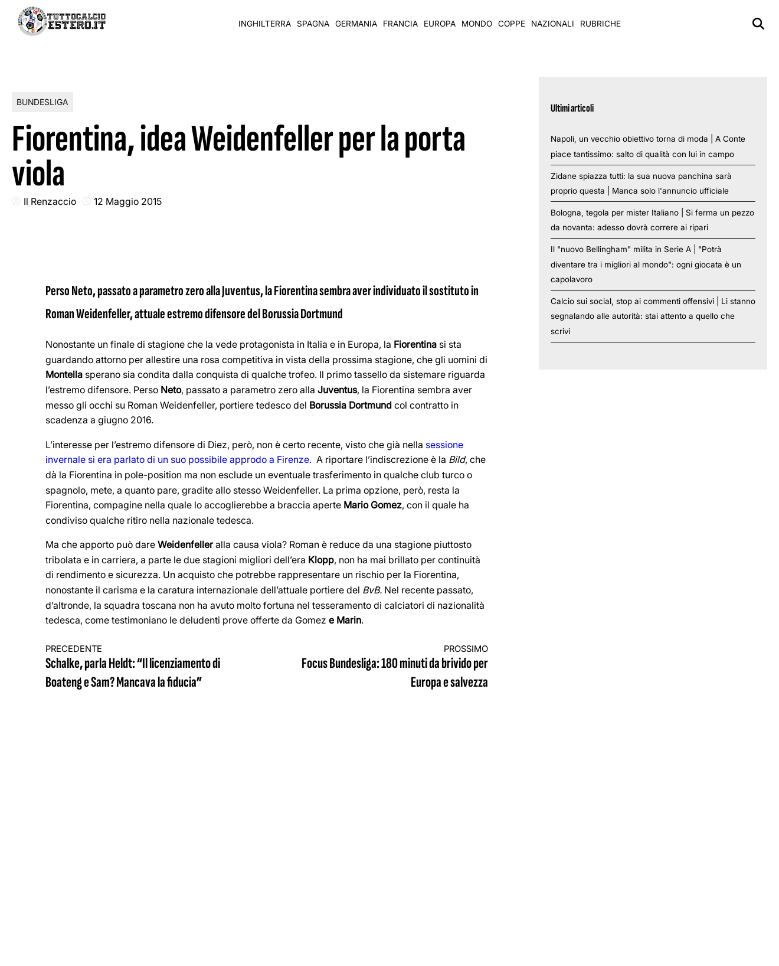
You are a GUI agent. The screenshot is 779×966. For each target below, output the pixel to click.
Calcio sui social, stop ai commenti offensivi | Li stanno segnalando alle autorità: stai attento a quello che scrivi (653, 316)
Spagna (313, 23)
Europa (440, 23)
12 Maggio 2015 (128, 201)
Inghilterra (264, 23)
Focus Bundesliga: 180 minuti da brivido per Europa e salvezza (388, 667)
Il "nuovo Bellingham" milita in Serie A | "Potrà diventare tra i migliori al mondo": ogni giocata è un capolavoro (646, 264)
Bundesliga (42, 102)
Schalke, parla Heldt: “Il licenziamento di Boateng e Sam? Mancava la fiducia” (145, 667)
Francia (400, 23)
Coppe (511, 23)
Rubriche (600, 23)
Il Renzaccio (50, 201)
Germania (356, 23)
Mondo (476, 23)
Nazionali (552, 23)
